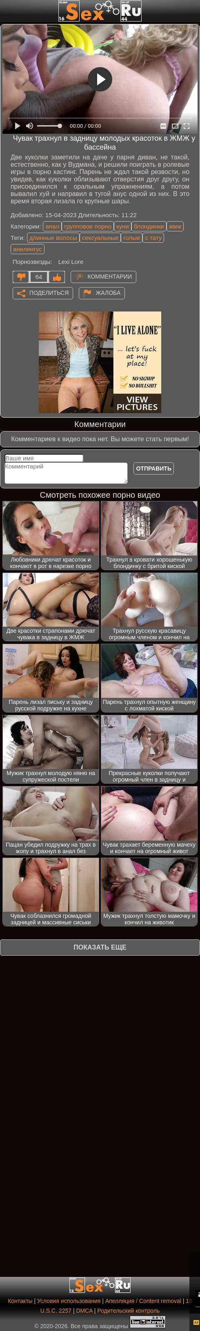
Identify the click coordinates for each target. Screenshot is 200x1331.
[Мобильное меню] (7, 10)
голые (131, 237)
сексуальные (100, 237)
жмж (175, 226)
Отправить (153, 468)
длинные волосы (53, 237)
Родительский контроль (128, 1310)
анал (52, 226)
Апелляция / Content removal (143, 1301)
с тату (153, 237)
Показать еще (99, 947)
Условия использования (68, 1301)
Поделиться (49, 293)
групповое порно (87, 226)
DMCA (84, 1310)
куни (122, 226)
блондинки (149, 226)
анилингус (27, 249)
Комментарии (109, 276)
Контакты (20, 1301)
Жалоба (108, 293)
